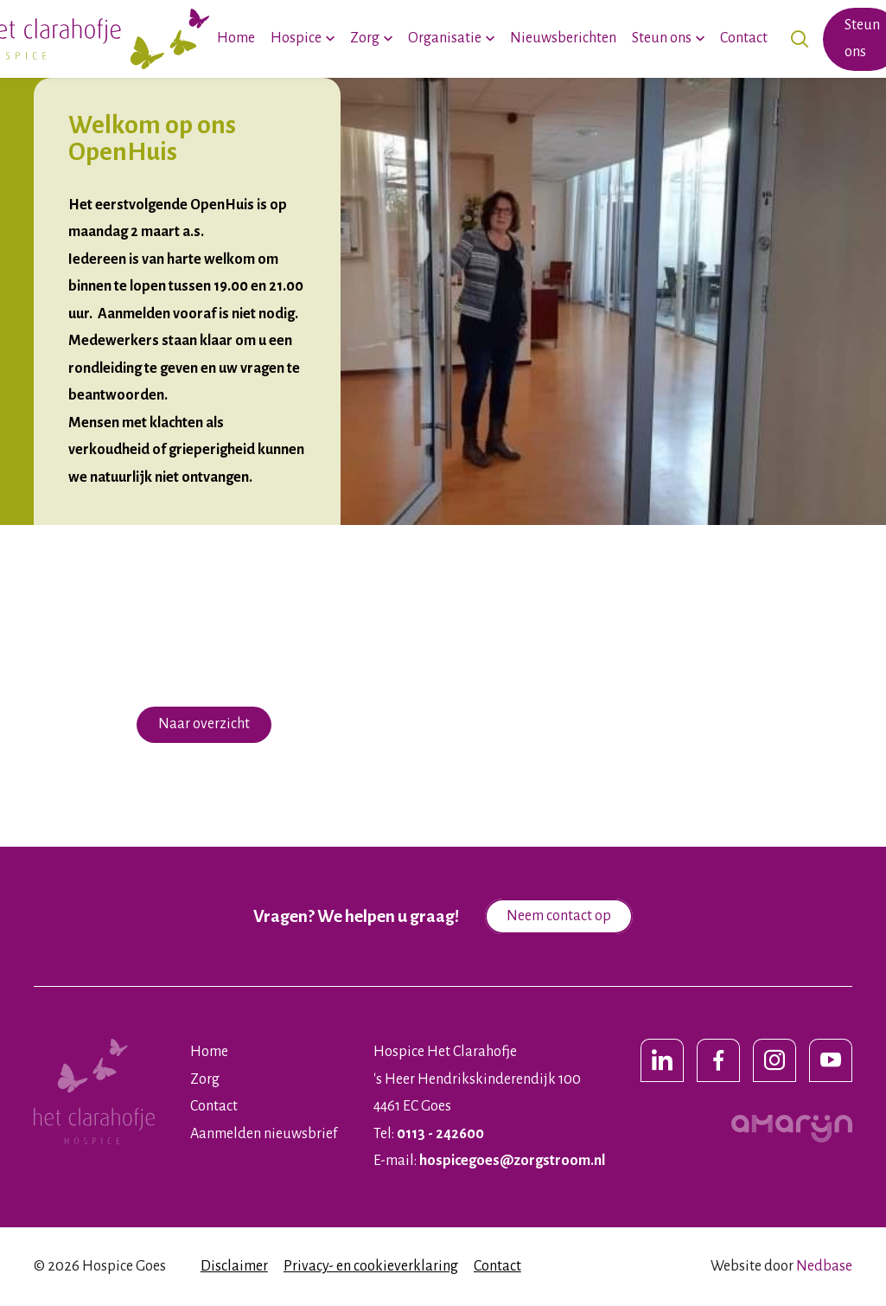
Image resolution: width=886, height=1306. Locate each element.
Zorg (364, 38)
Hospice (296, 38)
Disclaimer (234, 1266)
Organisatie (444, 38)
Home (236, 38)
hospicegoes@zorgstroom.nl (512, 1160)
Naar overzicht (204, 724)
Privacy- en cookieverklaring (371, 1266)
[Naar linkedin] (662, 1060)
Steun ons (662, 38)
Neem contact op (559, 916)
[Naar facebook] (718, 1060)
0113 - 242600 (440, 1134)
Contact (744, 38)
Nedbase (824, 1266)
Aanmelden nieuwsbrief (263, 1134)
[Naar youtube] (830, 1060)
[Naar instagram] (774, 1060)
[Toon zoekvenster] (799, 39)
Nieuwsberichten (563, 38)
